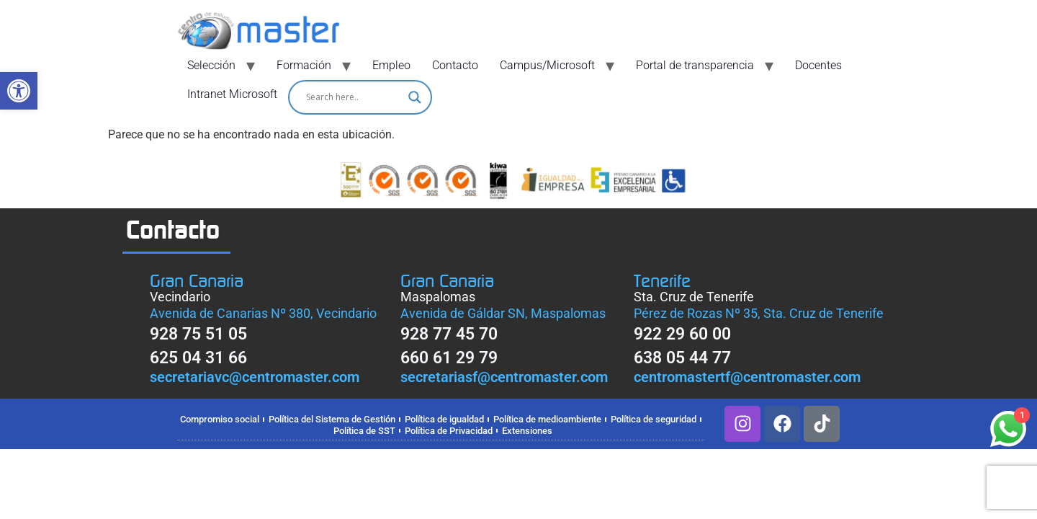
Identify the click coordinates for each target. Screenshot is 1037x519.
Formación (304, 65)
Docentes (818, 65)
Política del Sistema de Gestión (332, 419)
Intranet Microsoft (232, 94)
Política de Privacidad (449, 430)
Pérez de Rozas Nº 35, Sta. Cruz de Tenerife (759, 313)
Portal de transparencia (695, 65)
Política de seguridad (653, 419)
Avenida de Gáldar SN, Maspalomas (503, 313)
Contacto (455, 65)
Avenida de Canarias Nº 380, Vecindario (263, 313)
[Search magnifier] (415, 97)
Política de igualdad (444, 419)
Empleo (391, 65)
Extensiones (527, 430)
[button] (18, 91)
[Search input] (353, 97)
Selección (211, 65)
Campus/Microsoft (547, 65)
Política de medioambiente (547, 419)
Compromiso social (219, 419)
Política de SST (364, 430)
